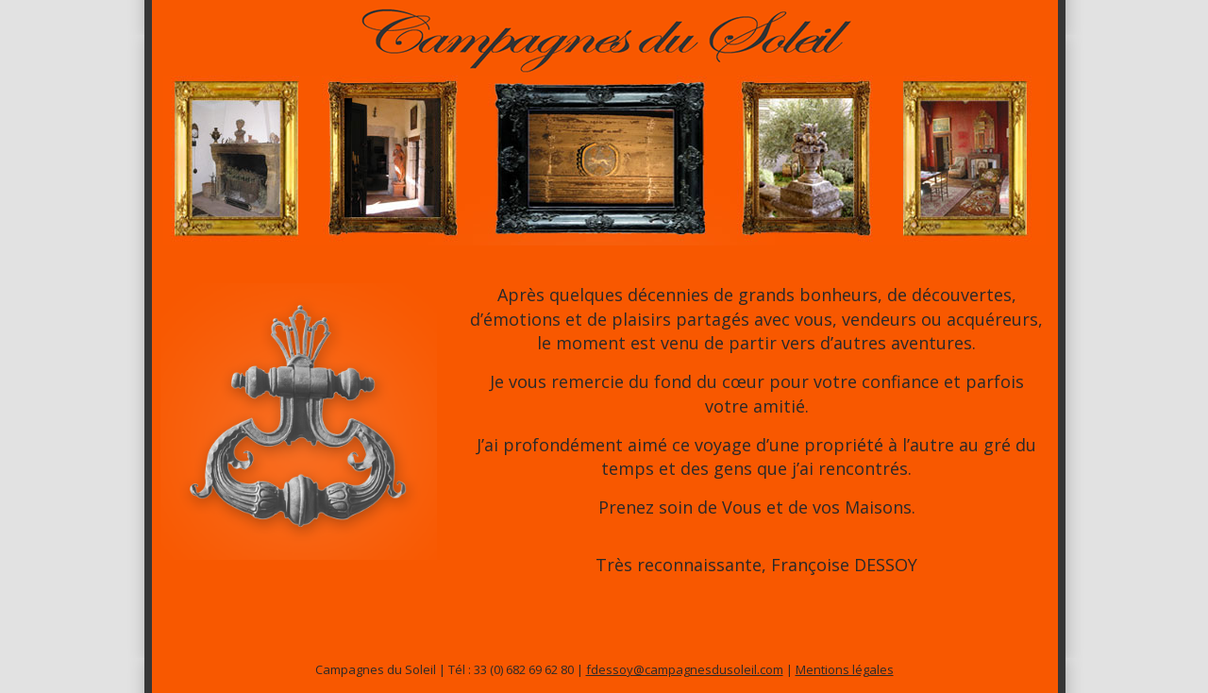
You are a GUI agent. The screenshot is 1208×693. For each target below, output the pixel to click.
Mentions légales (845, 669)
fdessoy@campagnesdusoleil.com (684, 669)
